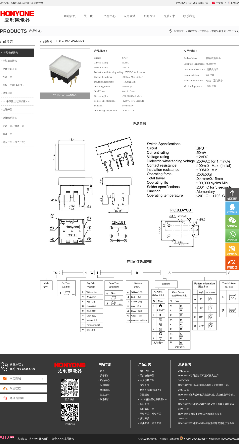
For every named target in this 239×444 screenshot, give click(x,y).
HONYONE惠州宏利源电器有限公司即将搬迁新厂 (204, 385)
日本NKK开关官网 (39, 438)
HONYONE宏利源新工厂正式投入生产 (198, 375)
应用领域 (129, 16)
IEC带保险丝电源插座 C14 (16, 101)
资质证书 (169, 16)
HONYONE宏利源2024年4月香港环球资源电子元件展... (207, 423)
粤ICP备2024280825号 (195, 438)
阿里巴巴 (15, 388)
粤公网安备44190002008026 (224, 438)
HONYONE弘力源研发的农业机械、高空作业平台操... (206, 394)
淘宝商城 (15, 378)
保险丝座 (7, 93)
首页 (102, 370)
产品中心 (110, 16)
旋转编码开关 (10, 117)
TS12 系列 (233, 31)
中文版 (219, 3)
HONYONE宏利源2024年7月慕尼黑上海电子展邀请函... (207, 404)
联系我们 (189, 16)
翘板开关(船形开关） (14, 85)
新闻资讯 (149, 16)
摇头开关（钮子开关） (14, 142)
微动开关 (7, 134)
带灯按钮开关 (10, 60)
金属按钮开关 (10, 68)
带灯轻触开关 (219, 31)
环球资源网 (17, 398)
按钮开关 (7, 77)
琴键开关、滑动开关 (13, 126)
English (235, 3)
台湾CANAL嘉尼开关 (63, 438)
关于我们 (90, 16)
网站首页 (70, 16)
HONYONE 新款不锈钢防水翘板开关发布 (200, 413)
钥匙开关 (7, 109)
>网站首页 (191, 31)
